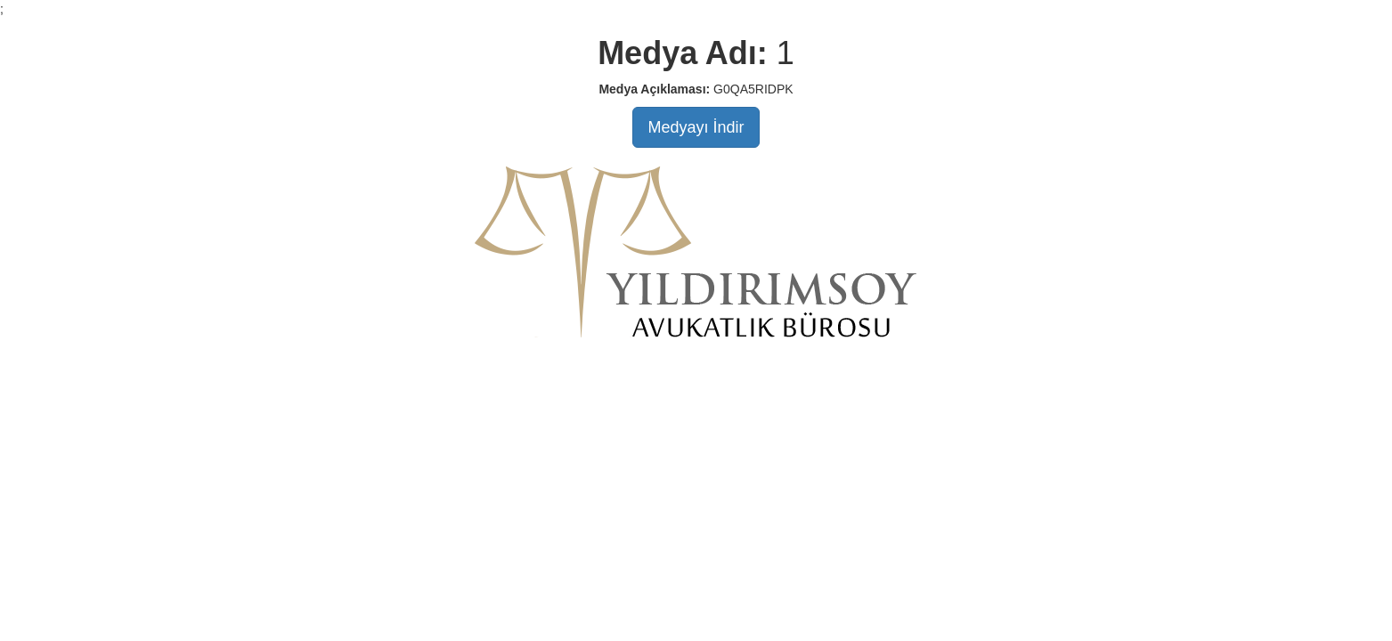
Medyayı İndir (695, 127)
